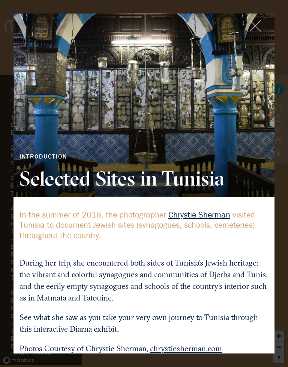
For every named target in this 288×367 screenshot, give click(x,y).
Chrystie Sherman (199, 215)
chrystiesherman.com (186, 348)
